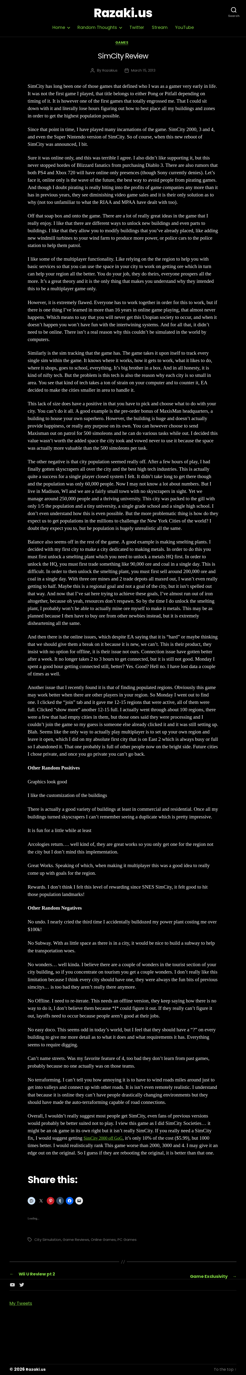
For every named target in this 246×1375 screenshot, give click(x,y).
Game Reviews (77, 1241)
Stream (160, 27)
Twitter (136, 27)
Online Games (106, 1241)
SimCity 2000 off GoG (106, 1139)
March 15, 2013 (144, 71)
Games (123, 44)
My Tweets (21, 1304)
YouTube (184, 27)
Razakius (109, 71)
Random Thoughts (97, 27)
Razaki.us (123, 13)
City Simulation (48, 1241)
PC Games (131, 1241)
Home (58, 27)
